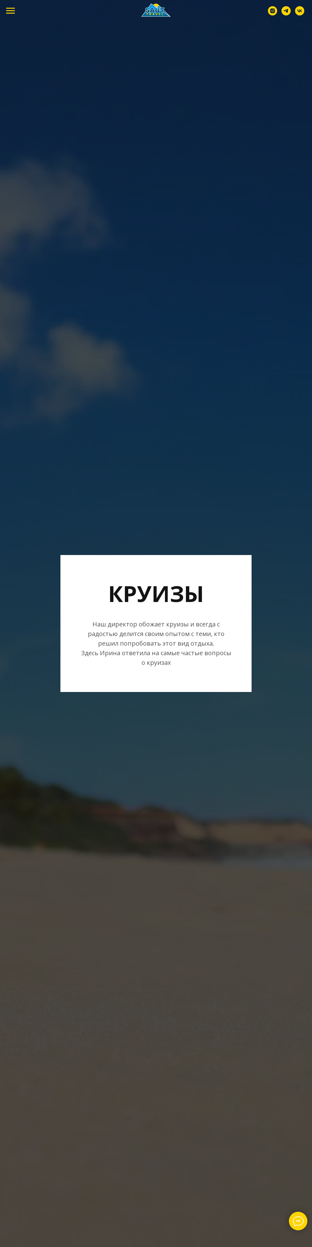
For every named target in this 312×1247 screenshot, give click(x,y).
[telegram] (286, 13)
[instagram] (272, 13)
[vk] (299, 13)
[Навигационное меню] (10, 11)
